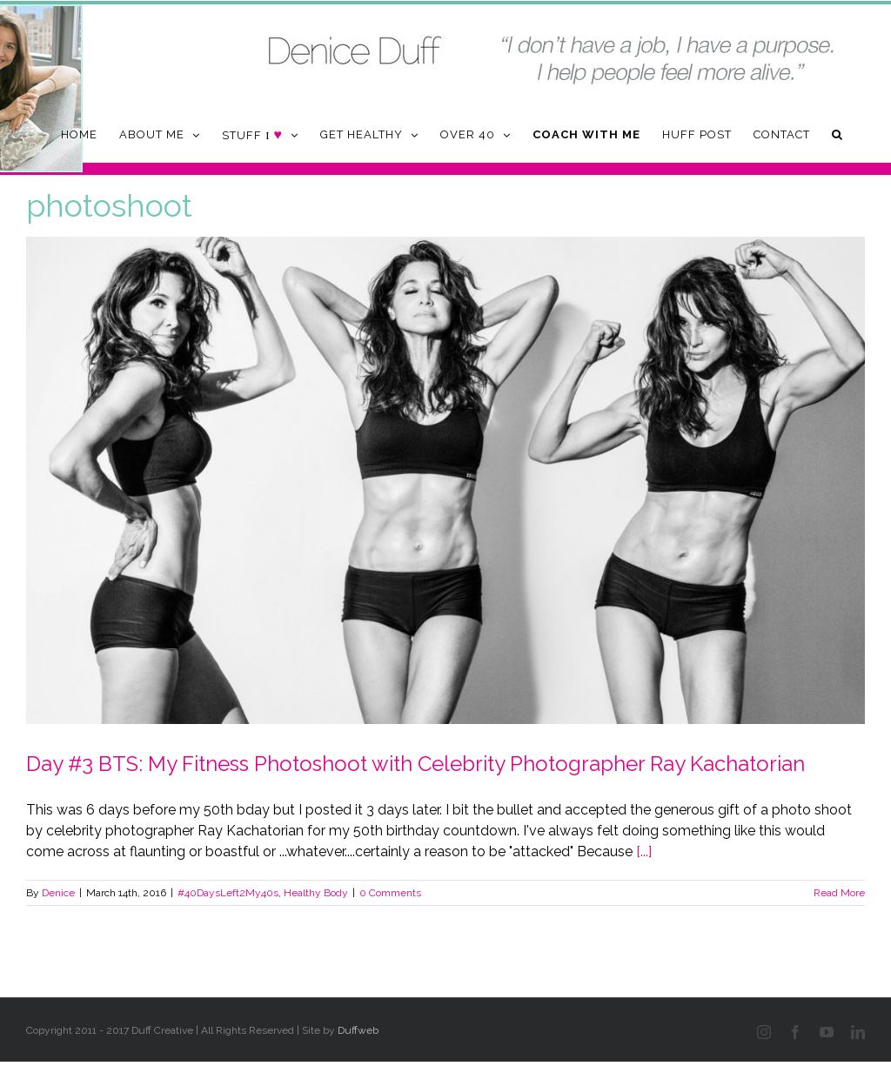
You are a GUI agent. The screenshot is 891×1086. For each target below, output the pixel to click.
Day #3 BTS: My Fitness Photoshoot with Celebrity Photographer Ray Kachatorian (415, 763)
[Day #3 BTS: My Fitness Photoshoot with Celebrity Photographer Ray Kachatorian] (445, 480)
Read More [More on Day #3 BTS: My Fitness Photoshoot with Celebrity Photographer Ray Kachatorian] (839, 893)
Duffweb (358, 1030)
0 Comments (390, 893)
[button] (837, 134)
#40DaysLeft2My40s (228, 893)
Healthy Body (316, 893)
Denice (58, 893)
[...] (644, 851)
